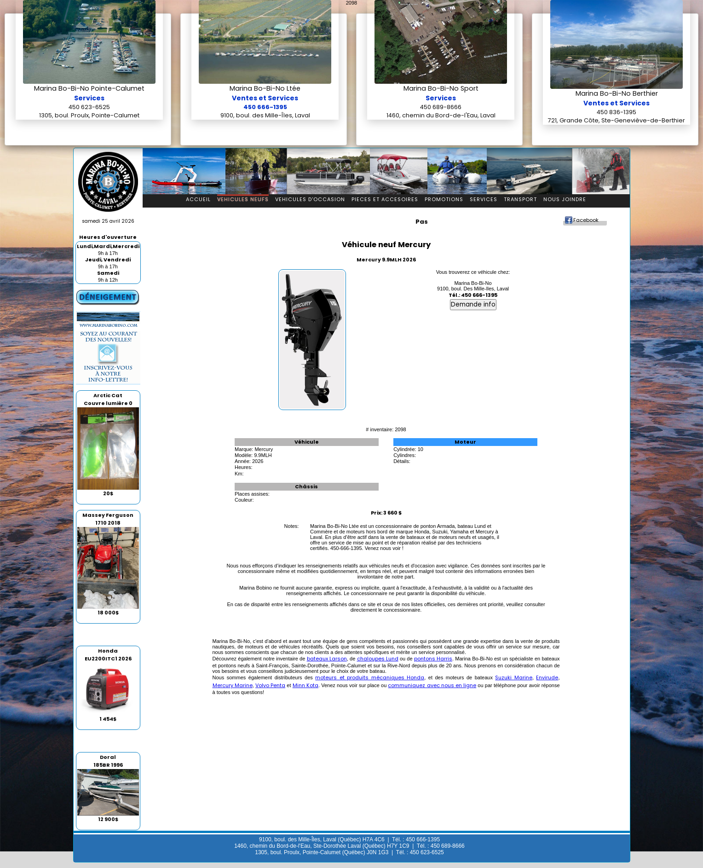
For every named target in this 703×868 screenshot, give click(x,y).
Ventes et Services (265, 98)
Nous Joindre (564, 199)
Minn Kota (305, 685)
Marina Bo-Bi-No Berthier (617, 93)
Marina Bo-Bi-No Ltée (265, 88)
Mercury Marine (233, 685)
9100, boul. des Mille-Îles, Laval (265, 115)
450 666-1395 (265, 107)
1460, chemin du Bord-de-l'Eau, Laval (441, 115)
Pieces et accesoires (385, 199)
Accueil (198, 199)
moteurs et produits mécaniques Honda (369, 677)
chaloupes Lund (377, 658)
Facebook (586, 220)
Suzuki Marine (513, 677)
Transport (520, 199)
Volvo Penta (270, 685)
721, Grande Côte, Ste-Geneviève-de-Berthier (616, 120)
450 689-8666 (440, 107)
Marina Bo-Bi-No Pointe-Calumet (89, 88)
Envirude (547, 677)
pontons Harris (433, 658)
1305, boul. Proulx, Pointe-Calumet (89, 115)
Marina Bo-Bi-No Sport (440, 88)
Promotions (444, 199)
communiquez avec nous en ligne (432, 685)
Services (89, 98)
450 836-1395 (616, 112)
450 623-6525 (89, 107)
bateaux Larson (327, 658)
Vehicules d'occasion (310, 199)
